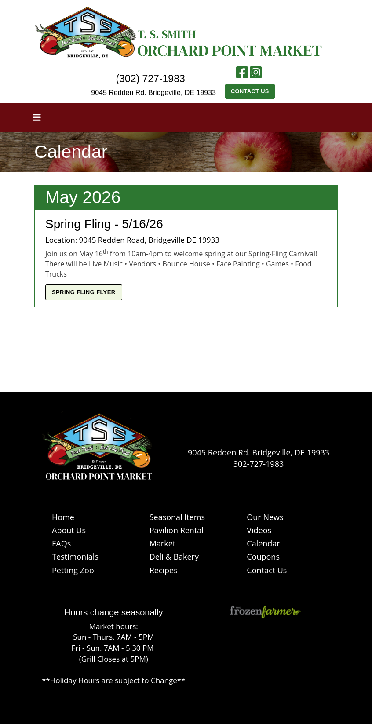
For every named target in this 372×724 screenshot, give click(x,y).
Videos (259, 530)
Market (163, 543)
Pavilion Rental (177, 530)
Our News (265, 517)
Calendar (263, 543)
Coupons (263, 556)
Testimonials (75, 556)
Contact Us (250, 91)
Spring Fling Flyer (84, 292)
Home (63, 517)
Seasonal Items (177, 517)
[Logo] (97, 450)
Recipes (164, 570)
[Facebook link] (242, 75)
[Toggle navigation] (37, 117)
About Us (69, 530)
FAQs (61, 543)
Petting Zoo (73, 570)
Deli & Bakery (174, 556)
